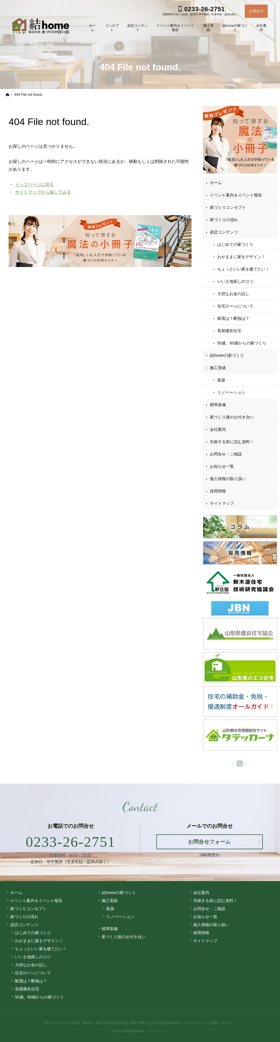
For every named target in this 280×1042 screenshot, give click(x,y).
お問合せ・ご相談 (226, 454)
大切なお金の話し (233, 293)
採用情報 (218, 491)
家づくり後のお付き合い (232, 417)
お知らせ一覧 (222, 466)
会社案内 (218, 429)
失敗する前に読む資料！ (232, 441)
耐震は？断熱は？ (233, 318)
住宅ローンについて (235, 306)
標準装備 (218, 404)
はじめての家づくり (235, 244)
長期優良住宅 (229, 330)
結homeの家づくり (227, 355)
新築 (221, 380)
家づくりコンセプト (228, 207)
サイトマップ (222, 503)
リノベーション (231, 392)
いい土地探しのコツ (235, 281)
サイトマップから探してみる (43, 192)
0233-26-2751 (71, 842)
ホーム (216, 182)
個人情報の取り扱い (228, 478)
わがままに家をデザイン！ (241, 256)
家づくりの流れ (224, 219)
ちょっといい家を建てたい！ (243, 269)
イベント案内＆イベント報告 (236, 195)
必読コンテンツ (224, 232)
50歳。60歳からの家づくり (241, 343)
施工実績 (218, 367)
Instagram (240, 762)
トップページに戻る (34, 184)
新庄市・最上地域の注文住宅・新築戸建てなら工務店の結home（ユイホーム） (143, 1023)
